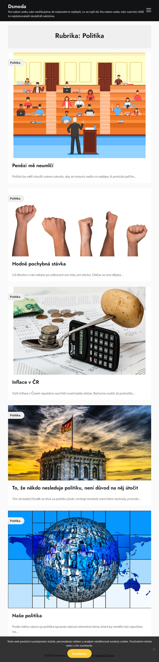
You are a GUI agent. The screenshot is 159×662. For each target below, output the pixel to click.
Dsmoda (17, 6)
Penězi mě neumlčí (32, 165)
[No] (154, 649)
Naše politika (27, 615)
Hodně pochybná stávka (39, 263)
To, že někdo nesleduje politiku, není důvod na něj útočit (75, 487)
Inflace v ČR (25, 382)
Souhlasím (79, 653)
